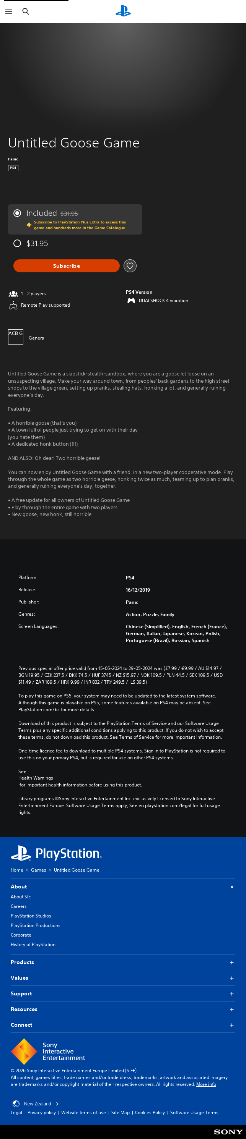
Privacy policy (42, 1112)
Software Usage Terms (194, 1112)
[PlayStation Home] (123, 11)
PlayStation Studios (31, 915)
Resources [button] (123, 1009)
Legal (16, 1112)
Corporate (21, 935)
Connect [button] (123, 1025)
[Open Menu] (8, 11)
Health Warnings (35, 778)
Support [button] (123, 993)
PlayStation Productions (35, 925)
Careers (19, 906)
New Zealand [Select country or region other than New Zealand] (36, 1104)
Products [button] (123, 962)
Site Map (120, 1112)
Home (17, 870)
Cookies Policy (150, 1112)
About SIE (21, 896)
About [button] (123, 887)
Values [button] (123, 978)
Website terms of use (83, 1112)
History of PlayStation (33, 944)
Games (38, 870)
